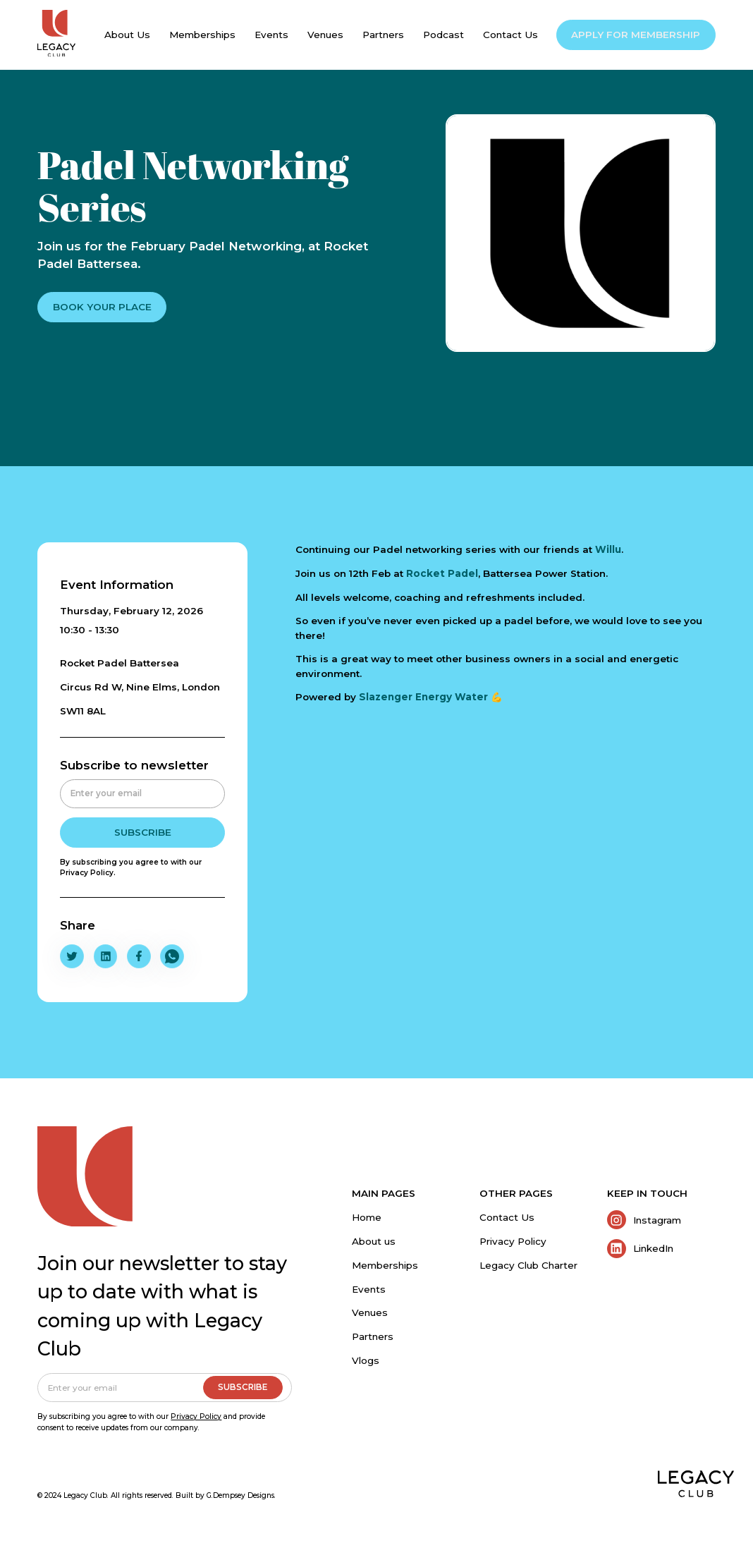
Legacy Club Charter (528, 1265)
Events (369, 1289)
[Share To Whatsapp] (172, 956)
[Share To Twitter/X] (72, 956)
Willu (608, 549)
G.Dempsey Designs (240, 1495)
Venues (370, 1312)
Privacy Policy (512, 1241)
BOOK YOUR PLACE (102, 306)
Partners (372, 1336)
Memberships (385, 1265)
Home (366, 1217)
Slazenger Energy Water (425, 696)
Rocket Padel (442, 573)
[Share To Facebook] (139, 956)
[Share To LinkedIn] (106, 956)
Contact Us (506, 1217)
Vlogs (365, 1360)
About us (374, 1241)
